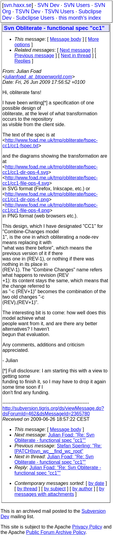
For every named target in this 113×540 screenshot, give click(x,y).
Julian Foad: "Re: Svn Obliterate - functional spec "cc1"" (54, 437)
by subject (55, 488)
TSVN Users (59, 11)
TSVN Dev (27, 11)
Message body (65, 39)
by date (96, 483)
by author (82, 488)
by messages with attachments (59, 491)
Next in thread (76, 55)
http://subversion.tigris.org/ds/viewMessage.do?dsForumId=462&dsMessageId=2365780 (53, 411)
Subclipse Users (35, 18)
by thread (27, 488)
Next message (75, 50)
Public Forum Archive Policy (56, 532)
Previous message (34, 55)
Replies (22, 61)
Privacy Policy (87, 526)
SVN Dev (48, 5)
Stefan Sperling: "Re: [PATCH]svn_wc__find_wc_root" (58, 448)
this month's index (80, 18)
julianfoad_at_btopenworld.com (38, 76)
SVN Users (77, 5)
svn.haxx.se (18, 5)
